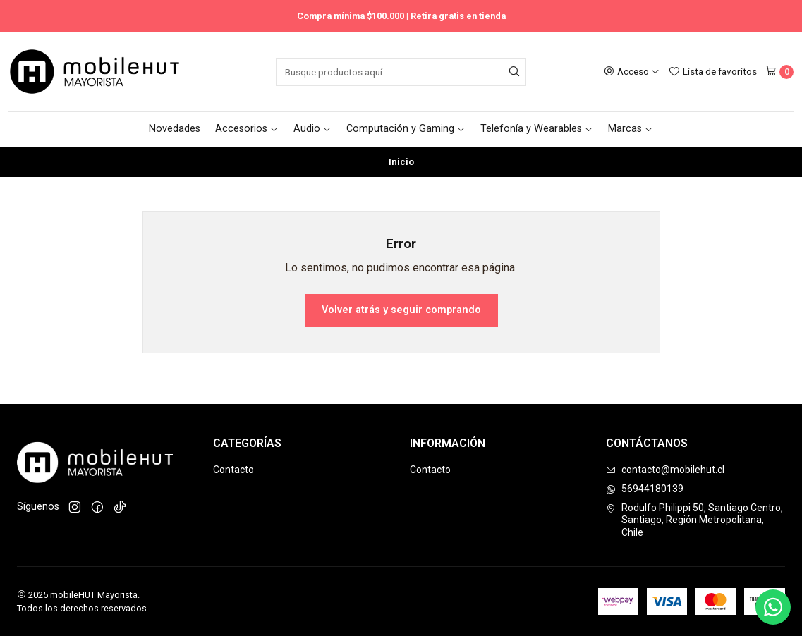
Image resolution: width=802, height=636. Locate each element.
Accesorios (247, 129)
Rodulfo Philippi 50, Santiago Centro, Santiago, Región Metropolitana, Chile (694, 520)
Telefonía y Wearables (536, 129)
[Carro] (779, 72)
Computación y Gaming (406, 129)
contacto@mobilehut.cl (665, 469)
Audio (312, 129)
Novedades (174, 129)
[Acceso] (631, 71)
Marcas (630, 129)
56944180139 (644, 488)
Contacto (233, 469)
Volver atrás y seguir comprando (401, 310)
